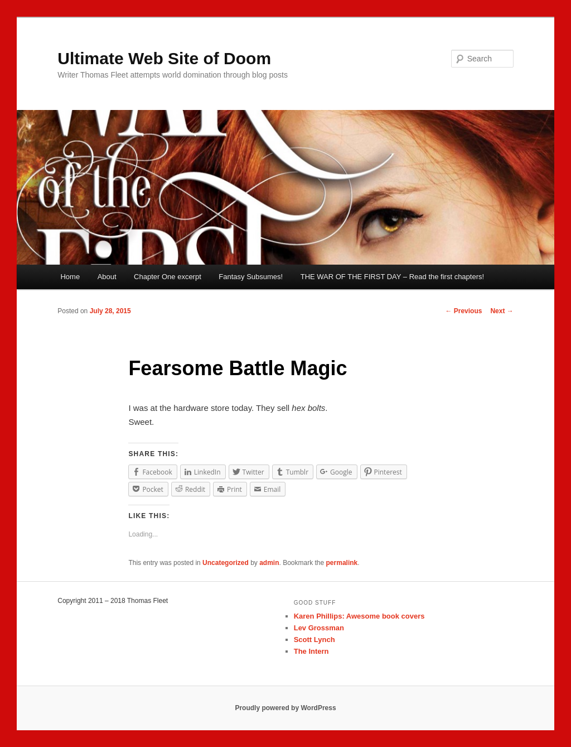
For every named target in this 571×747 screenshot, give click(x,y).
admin (269, 563)
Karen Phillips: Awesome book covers (359, 616)
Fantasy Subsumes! (251, 276)
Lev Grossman (319, 628)
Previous (463, 311)
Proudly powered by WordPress (285, 708)
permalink (342, 563)
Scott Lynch (314, 639)
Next (501, 311)
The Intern (311, 651)
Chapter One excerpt (167, 276)
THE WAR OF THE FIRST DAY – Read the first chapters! (392, 276)
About (107, 276)
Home (70, 276)
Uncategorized (225, 563)
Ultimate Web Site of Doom (164, 58)
